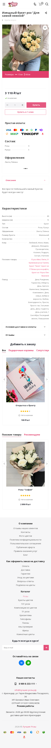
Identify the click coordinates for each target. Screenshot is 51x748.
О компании (26, 523)
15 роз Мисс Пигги (38, 259)
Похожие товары (11, 434)
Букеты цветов (25, 600)
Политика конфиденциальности (25, 539)
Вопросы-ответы (25, 581)
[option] (25, 390)
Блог (25, 554)
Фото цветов (25, 535)
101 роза (25, 603)
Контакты (25, 532)
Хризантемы (25, 615)
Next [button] (46, 379)
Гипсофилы (25, 619)
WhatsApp (28, 662)
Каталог (25, 591)
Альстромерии (25, 626)
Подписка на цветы (25, 585)
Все (4, 350)
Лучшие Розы (29, 726)
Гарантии (25, 573)
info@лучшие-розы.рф (25, 690)
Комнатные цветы (26, 634)
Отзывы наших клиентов (25, 528)
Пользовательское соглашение (25, 543)
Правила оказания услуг (25, 551)
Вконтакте (21, 662)
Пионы (25, 622)
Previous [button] (4, 379)
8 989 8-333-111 (27, 683)
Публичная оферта (25, 547)
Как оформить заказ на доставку (25, 561)
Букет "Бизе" (35, 266)
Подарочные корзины (21, 350)
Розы (25, 596)
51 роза (25, 611)
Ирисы (25, 630)
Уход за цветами (25, 577)
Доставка (25, 569)
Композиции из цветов (25, 607)
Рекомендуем (32, 434)
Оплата (25, 566)
